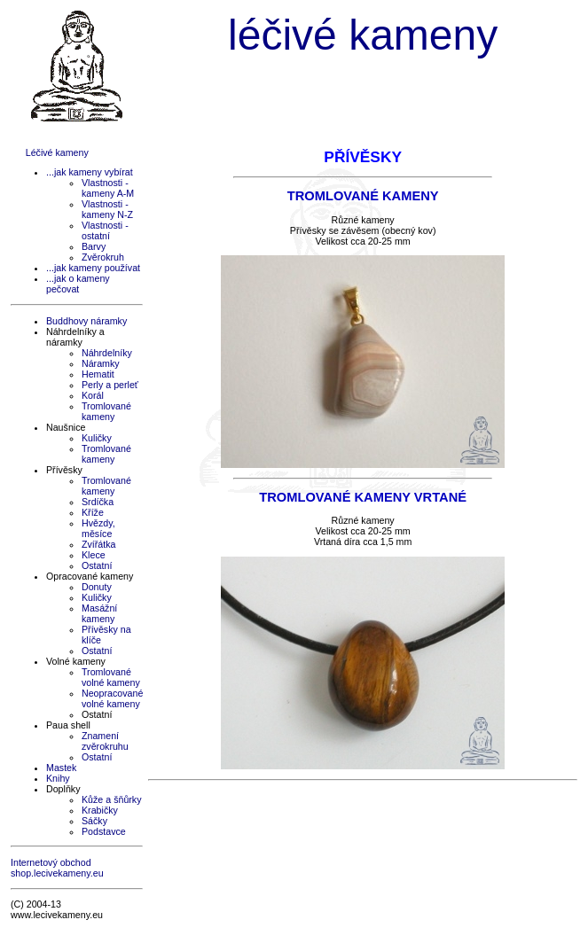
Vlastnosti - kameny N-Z (107, 209)
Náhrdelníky (107, 352)
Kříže (93, 512)
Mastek (61, 767)
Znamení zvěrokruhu (105, 741)
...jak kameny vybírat (89, 172)
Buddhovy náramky (86, 321)
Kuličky (97, 438)
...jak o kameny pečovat (78, 283)
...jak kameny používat (93, 267)
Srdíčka (98, 501)
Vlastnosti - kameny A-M (108, 188)
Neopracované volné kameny (112, 698)
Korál (93, 395)
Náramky (101, 363)
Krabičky (100, 810)
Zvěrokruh (103, 257)
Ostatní (97, 565)
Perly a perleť (110, 384)
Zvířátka (99, 544)
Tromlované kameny (106, 411)
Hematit (98, 374)
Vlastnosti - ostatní (105, 230)
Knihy (58, 778)
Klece (94, 555)
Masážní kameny (99, 613)
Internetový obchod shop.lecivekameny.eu (57, 867)
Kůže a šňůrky (112, 799)
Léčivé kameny (57, 152)
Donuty (97, 586)
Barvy (94, 246)
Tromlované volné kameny (111, 677)
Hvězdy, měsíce (98, 528)
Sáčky (94, 820)
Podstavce (104, 831)
